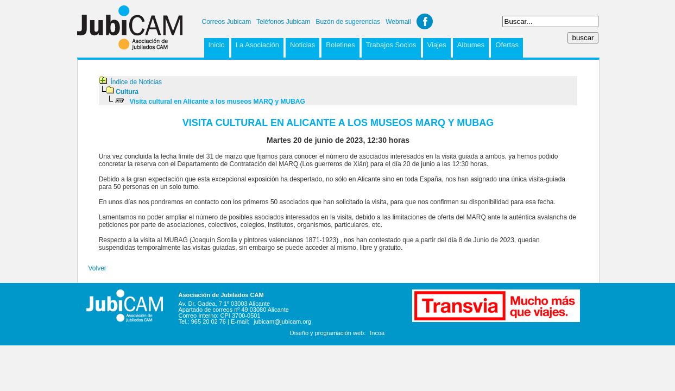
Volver (97, 268)
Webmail (398, 22)
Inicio (217, 45)
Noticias (302, 45)
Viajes (436, 45)
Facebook (425, 21)
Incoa (377, 333)
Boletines (340, 45)
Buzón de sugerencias (348, 22)
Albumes (471, 45)
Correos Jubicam (226, 22)
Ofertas (507, 45)
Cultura (127, 92)
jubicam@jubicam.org (282, 321)
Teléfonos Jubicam (283, 22)
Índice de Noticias (136, 82)
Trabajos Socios (391, 45)
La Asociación (257, 45)
